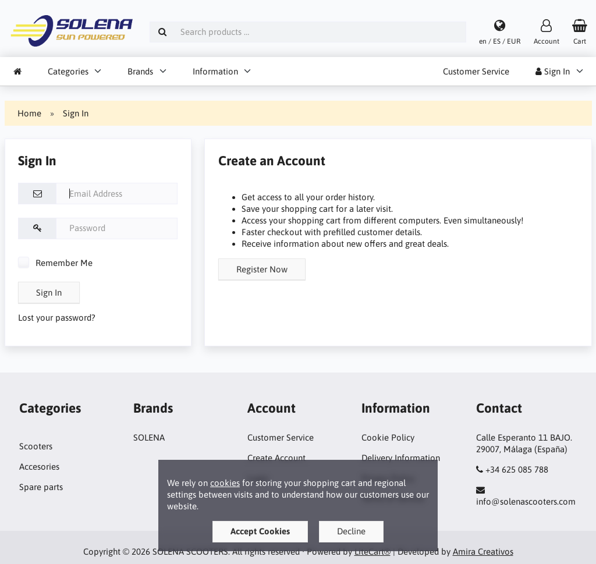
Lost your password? (56, 317)
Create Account (276, 458)
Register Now (262, 269)
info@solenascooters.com (526, 501)
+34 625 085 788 (516, 469)
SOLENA (149, 437)
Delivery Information (400, 458)
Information (215, 71)
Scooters (35, 446)
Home (29, 113)
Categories (68, 71)
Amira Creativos (483, 551)
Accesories (39, 466)
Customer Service (476, 71)
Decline (351, 531)
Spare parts (41, 487)
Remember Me (55, 263)
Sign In (552, 71)
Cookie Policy (387, 437)
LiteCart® (372, 551)
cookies (225, 483)
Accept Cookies (260, 531)
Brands (140, 71)
